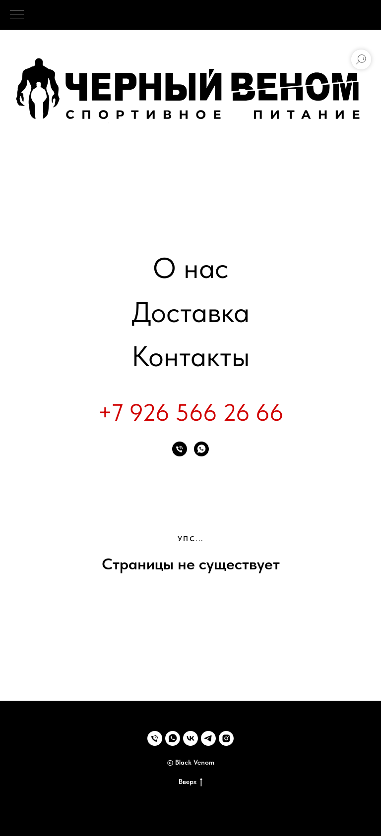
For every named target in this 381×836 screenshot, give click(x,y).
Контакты (190, 356)
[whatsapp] (201, 449)
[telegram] (208, 738)
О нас (191, 268)
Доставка (190, 312)
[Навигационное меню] (17, 15)
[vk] (190, 738)
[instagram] (226, 738)
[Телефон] (179, 449)
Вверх (190, 782)
